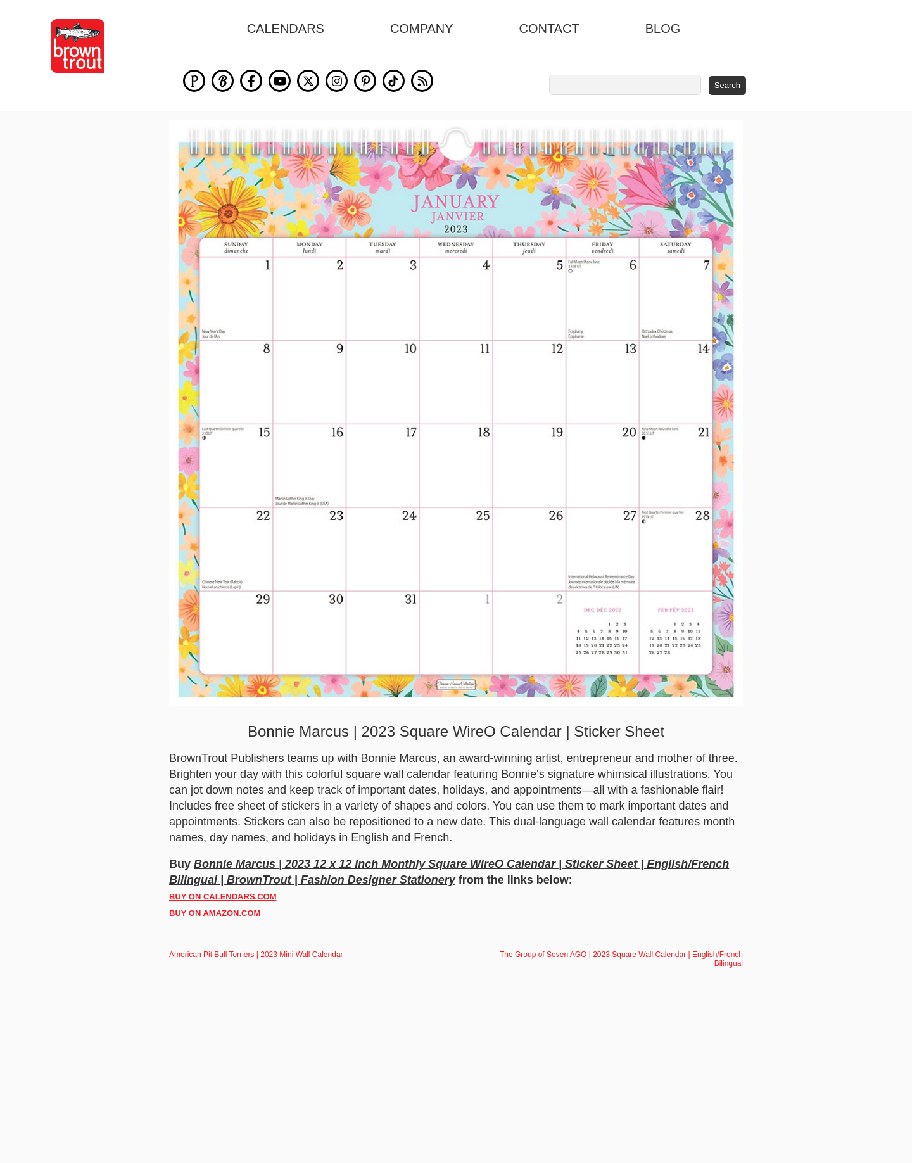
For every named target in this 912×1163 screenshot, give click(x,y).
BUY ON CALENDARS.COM (223, 903)
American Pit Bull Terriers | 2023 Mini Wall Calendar (256, 961)
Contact (549, 28)
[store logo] (77, 46)
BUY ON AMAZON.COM (214, 920)
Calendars (285, 28)
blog (663, 28)
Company (421, 28)
